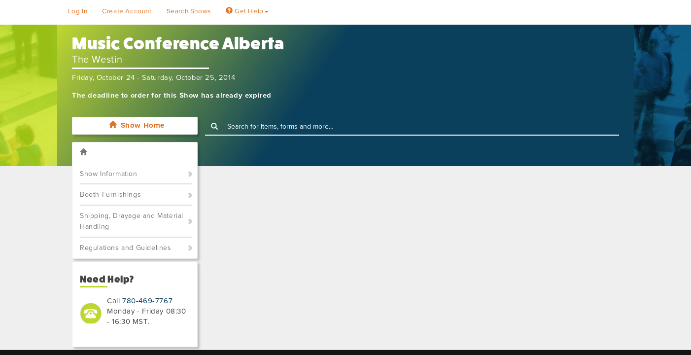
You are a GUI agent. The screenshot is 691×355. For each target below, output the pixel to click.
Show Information (109, 174)
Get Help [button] (247, 11)
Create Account (126, 11)
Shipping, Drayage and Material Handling (131, 221)
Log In (78, 11)
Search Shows (189, 11)
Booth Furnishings (110, 194)
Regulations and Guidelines (126, 248)
